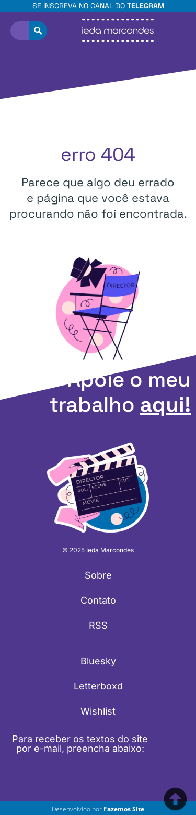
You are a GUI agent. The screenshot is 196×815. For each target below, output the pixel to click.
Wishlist (98, 711)
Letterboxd (98, 686)
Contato (98, 600)
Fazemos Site (123, 809)
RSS (98, 625)
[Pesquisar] (38, 30)
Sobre (98, 575)
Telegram (145, 5)
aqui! (165, 404)
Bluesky (98, 660)
